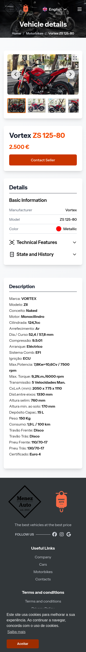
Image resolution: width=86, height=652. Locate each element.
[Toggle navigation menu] (79, 9)
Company (43, 557)
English (55, 9)
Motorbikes (34, 33)
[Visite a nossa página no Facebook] (55, 534)
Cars (43, 564)
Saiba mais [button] (16, 632)
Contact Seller (43, 160)
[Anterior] (15, 74)
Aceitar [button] (22, 644)
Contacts (43, 579)
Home (16, 33)
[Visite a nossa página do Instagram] (62, 534)
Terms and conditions (43, 601)
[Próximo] (70, 74)
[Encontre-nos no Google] (69, 534)
